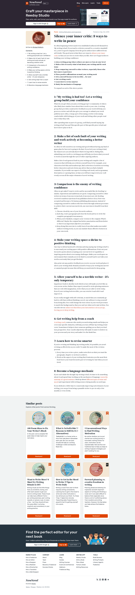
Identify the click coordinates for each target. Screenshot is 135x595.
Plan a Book (80, 562)
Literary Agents (98, 562)
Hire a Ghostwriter (32, 567)
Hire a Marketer (31, 565)
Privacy (33, 587)
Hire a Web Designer (32, 572)
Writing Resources (82, 567)
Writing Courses (64, 562)
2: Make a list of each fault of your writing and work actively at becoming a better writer (38, 60)
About (45, 557)
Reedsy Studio (81, 557)
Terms (28, 587)
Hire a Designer (31, 562)
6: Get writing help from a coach (37, 80)
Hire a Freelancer (31, 557)
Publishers (96, 565)
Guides (61, 560)
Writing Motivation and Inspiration (70, 32)
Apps (45, 3)
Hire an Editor (30, 560)
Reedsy (34, 583)
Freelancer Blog (64, 569)
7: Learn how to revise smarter (37, 82)
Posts (56, 32)
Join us (106, 3)
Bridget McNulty (38, 47)
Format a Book (81, 565)
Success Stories (48, 567)
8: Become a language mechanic (37, 85)
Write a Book (80, 560)
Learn (93, 3)
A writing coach (60, 322)
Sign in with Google (40, 23)
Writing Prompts (98, 560)
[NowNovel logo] (27, 3)
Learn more (72, 23)
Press (44, 562)
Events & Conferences (66, 565)
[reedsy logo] (35, 3)
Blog (78, 3)
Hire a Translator (31, 569)
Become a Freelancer (49, 565)
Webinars (62, 567)
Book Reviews (97, 557)
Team (44, 560)
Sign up (61, 23)
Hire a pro (85, 3)
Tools (98, 3)
